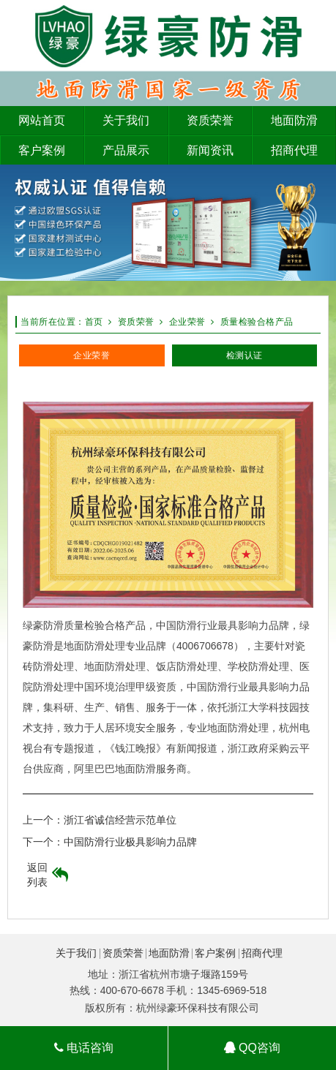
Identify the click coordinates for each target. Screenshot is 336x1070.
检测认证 (244, 355)
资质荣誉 (136, 322)
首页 (94, 322)
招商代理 (262, 953)
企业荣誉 (187, 322)
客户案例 (215, 953)
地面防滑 (169, 953)
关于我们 (76, 953)
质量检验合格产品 (257, 322)
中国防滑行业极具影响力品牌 (130, 842)
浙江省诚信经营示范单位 (120, 820)
